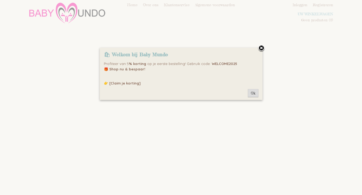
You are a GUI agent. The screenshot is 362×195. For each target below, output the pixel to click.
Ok (253, 93)
